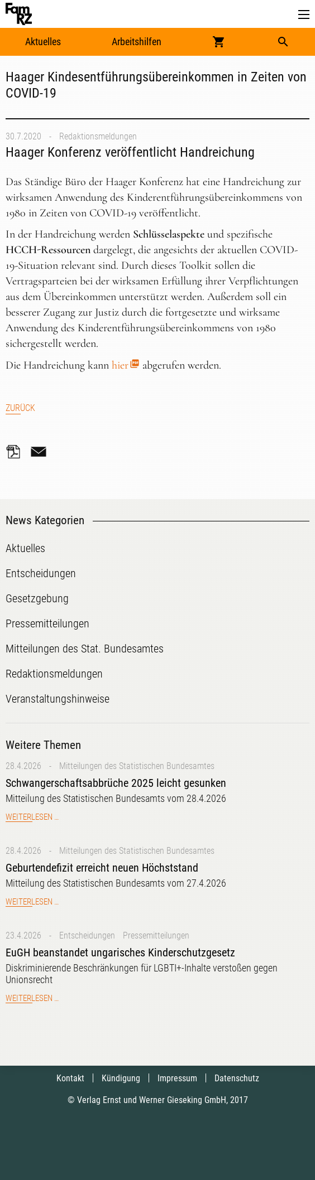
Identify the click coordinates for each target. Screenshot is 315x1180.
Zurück (20, 408)
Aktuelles (43, 41)
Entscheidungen (87, 935)
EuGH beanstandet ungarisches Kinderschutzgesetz (120, 952)
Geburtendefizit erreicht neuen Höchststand (102, 867)
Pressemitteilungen (156, 935)
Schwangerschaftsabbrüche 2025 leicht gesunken (116, 783)
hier (120, 365)
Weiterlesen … (32, 817)
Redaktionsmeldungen (98, 136)
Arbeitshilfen (136, 41)
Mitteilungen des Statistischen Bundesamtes (136, 766)
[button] (303, 15)
